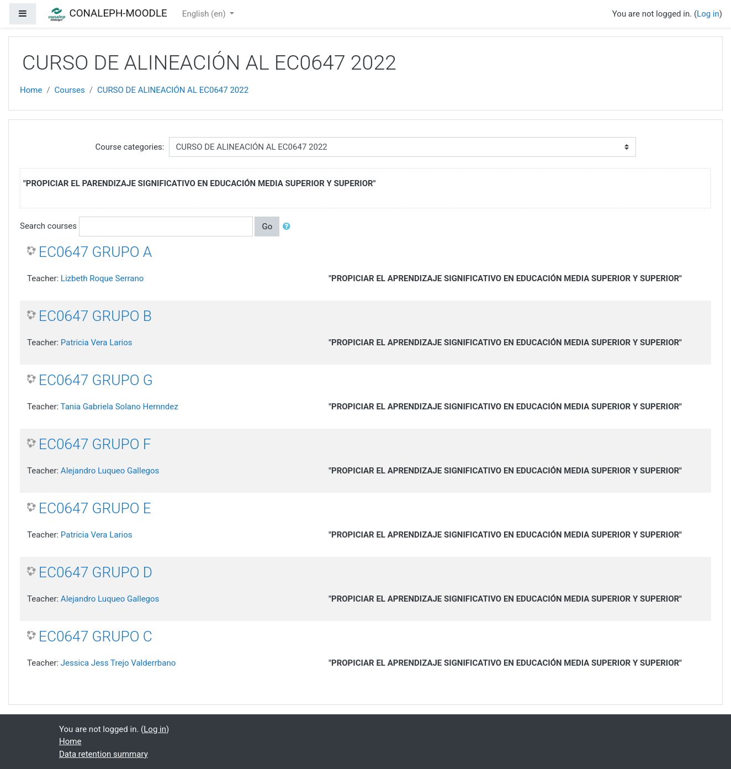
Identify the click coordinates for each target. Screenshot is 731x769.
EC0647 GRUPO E (95, 508)
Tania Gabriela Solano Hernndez (119, 407)
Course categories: (130, 147)
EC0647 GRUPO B (95, 316)
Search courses (48, 226)
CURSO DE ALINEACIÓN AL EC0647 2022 (172, 90)
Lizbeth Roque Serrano (102, 278)
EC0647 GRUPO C (95, 636)
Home (31, 90)
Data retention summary (103, 754)
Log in (708, 14)
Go (267, 226)
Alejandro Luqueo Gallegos (110, 471)
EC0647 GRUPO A (95, 252)
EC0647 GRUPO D (95, 572)
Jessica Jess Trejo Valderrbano (118, 663)
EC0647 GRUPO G (96, 380)
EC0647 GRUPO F (95, 444)
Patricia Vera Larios (97, 342)
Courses (70, 90)
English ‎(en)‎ (205, 14)
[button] (289, 227)
